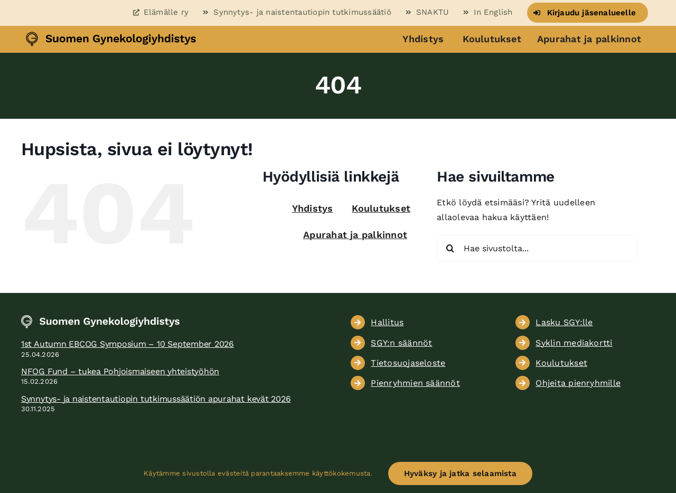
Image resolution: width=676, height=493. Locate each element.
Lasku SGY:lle (564, 322)
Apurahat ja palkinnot (589, 38)
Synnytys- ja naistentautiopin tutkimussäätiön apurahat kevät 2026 (155, 399)
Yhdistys (423, 38)
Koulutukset (492, 38)
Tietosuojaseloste (408, 363)
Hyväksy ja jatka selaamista (460, 473)
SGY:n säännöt (401, 343)
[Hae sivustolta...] (537, 248)
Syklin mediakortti (574, 343)
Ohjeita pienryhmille (578, 383)
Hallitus (387, 322)
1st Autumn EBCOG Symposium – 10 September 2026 (127, 344)
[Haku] (450, 248)
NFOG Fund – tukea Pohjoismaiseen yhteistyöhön (120, 371)
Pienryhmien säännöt (415, 383)
